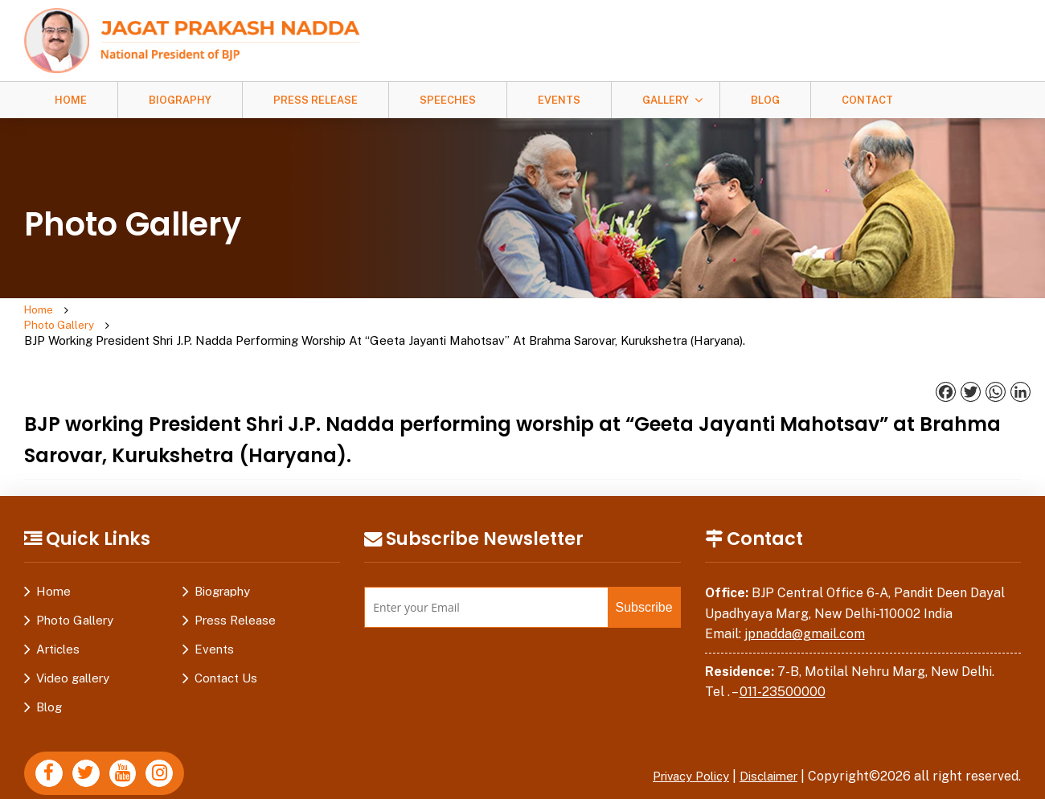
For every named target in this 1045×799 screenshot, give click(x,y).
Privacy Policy (679, 746)
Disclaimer (765, 746)
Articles (58, 619)
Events (559, 100)
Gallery (665, 100)
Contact (867, 100)
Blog (765, 100)
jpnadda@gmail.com (804, 604)
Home (71, 100)
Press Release (315, 100)
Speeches (448, 100)
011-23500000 (783, 662)
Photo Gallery (121, 311)
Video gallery (72, 648)
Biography (180, 100)
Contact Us (226, 648)
